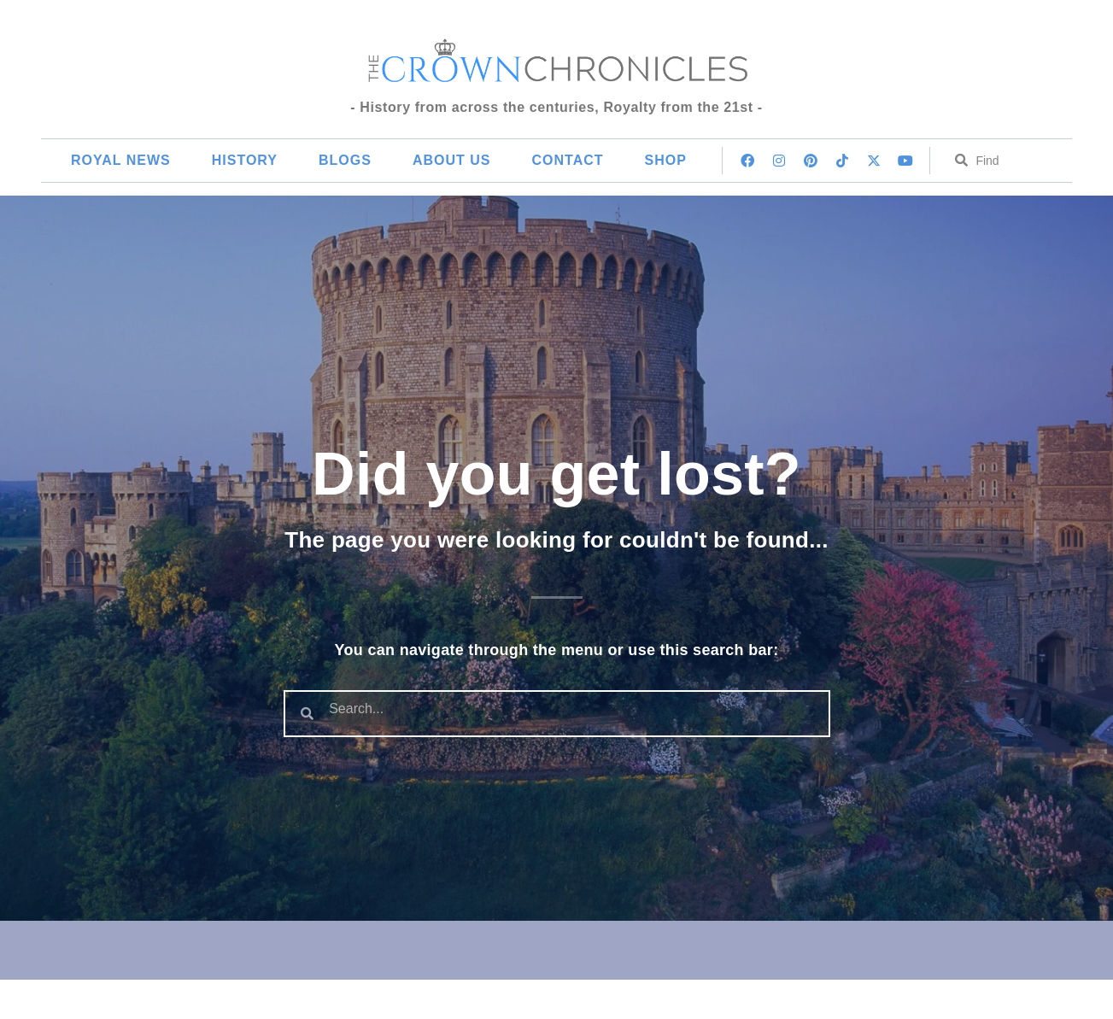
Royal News (121, 160)
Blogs (345, 160)
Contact (568, 160)
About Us (452, 160)
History (245, 160)
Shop (666, 160)
